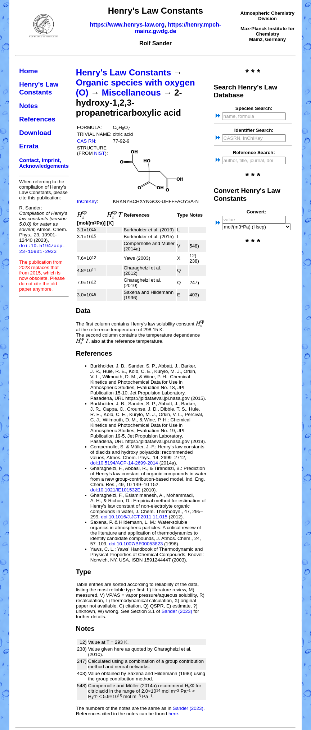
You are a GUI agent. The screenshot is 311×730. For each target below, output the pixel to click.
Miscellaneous (131, 92)
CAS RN (86, 141)
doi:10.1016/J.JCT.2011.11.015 (134, 516)
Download (35, 133)
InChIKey (87, 201)
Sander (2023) (177, 611)
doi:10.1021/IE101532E (115, 490)
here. (173, 713)
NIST (99, 153)
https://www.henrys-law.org (127, 25)
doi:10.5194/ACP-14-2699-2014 (124, 463)
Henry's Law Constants (38, 88)
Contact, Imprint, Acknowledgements (44, 163)
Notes (28, 106)
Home (28, 71)
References (37, 119)
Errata (29, 146)
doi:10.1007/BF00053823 (136, 543)
